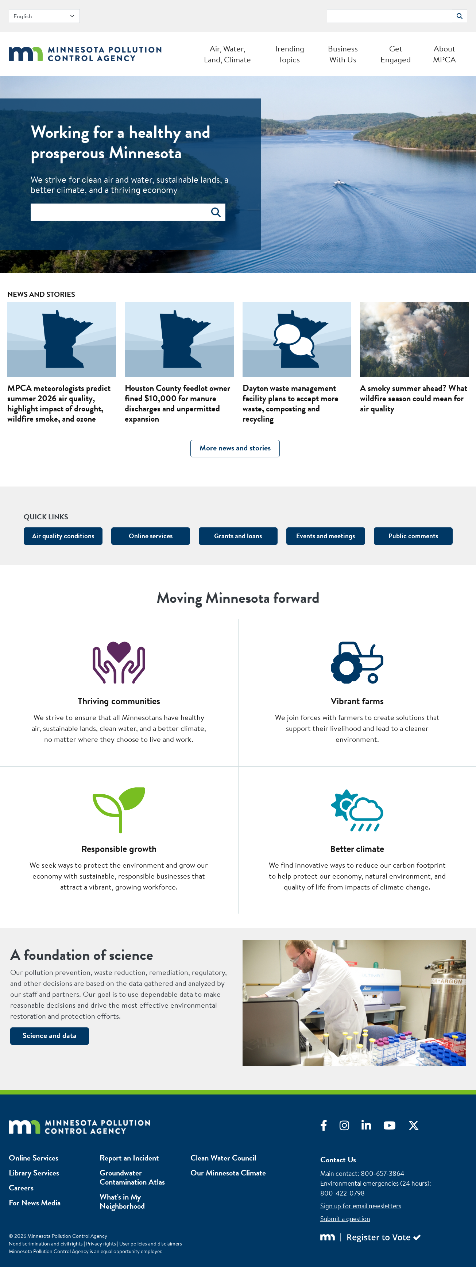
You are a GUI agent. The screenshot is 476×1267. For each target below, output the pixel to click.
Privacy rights (101, 1243)
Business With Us (343, 54)
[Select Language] (44, 16)
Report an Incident (129, 1157)
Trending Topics (289, 54)
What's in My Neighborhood (122, 1201)
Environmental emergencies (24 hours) (374, 1183)
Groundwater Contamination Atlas (132, 1177)
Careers (21, 1187)
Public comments (413, 535)
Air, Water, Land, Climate (227, 54)
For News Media (35, 1202)
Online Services (33, 1157)
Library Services (34, 1172)
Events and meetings (325, 535)
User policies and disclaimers (150, 1243)
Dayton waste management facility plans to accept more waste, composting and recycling (290, 403)
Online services (151, 535)
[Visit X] (419, 1127)
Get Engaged (395, 54)
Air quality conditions (63, 535)
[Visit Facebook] (330, 1127)
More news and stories (235, 448)
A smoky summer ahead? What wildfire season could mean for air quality (413, 398)
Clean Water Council (223, 1157)
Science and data (50, 1035)
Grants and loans (238, 535)
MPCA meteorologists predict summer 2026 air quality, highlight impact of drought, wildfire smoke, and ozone (59, 403)
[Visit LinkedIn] (372, 1127)
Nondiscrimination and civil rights (46, 1243)
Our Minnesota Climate (228, 1172)
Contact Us (338, 1159)
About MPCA (444, 54)
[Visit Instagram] (350, 1127)
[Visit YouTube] (395, 1127)
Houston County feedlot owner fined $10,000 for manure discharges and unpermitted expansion (177, 403)
